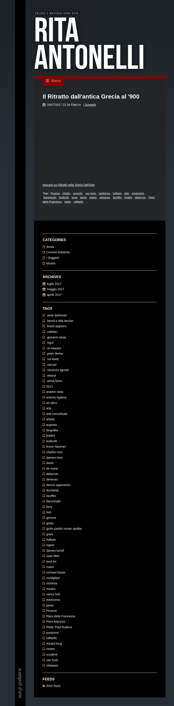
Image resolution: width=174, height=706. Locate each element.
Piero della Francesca (60, 616)
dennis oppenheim (58, 485)
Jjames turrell (55, 551)
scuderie (52, 654)
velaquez (104, 197)
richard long (54, 644)
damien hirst (54, 458)
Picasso (55, 193)
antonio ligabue (56, 397)
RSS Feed (53, 686)
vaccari (51, 365)
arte (126, 193)
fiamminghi (49, 197)
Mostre (50, 263)
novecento (138, 193)
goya (74, 197)
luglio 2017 (54, 284)
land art (51, 561)
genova (51, 518)
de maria (52, 468)
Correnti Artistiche (58, 252)
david (83, 197)
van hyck (90, 193)
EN (20, 15)
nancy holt (53, 594)
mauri (50, 567)
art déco (51, 403)
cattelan (52, 332)
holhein (117, 193)
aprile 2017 (54, 295)
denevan (52, 479)
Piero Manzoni (55, 622)
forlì (48, 512)
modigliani (53, 578)
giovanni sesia (56, 337)
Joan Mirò (52, 556)
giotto (67, 201)
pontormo (104, 193)
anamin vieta (54, 392)
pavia (49, 605)
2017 (49, 386)
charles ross (54, 452)
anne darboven (56, 315)
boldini (128, 197)
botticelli (64, 197)
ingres (93, 197)
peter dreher (54, 353)
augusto (78, 193)
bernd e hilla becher (59, 321)
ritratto (66, 193)
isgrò (50, 343)
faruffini (117, 197)
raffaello (78, 201)
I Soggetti (89, 105)
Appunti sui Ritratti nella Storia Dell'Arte (69, 185)
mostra (50, 589)
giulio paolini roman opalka (64, 529)
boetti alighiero (56, 326)
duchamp (52, 490)
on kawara (53, 348)
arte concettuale (57, 414)
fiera (49, 507)
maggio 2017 (55, 289)
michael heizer (55, 572)
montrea (51, 583)
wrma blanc (54, 381)
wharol (51, 375)
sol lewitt (52, 359)
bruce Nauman (56, 447)
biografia (52, 430)
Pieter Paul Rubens (59, 627)
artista (50, 419)
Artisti (50, 247)
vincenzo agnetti (57, 370)
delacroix (140, 197)
